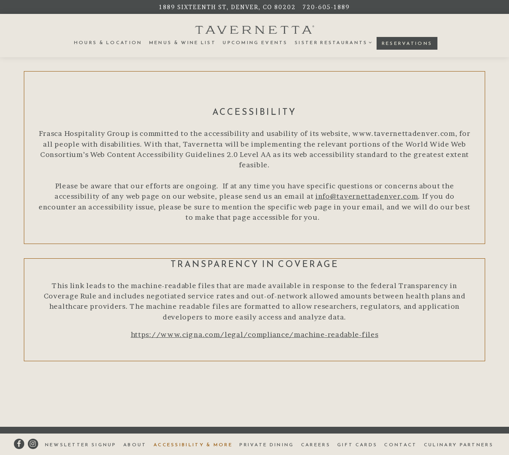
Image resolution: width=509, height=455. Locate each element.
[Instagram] (33, 444)
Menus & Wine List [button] (182, 42)
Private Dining (266, 444)
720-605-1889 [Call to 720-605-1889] (326, 7)
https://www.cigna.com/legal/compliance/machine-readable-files (255, 334)
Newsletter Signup (81, 444)
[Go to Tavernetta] (227, 7)
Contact (400, 444)
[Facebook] (19, 444)
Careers (315, 444)
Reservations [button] (407, 43)
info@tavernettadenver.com (366, 196)
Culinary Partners (458, 444)
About (135, 444)
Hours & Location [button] (108, 42)
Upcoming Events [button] (255, 42)
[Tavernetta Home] (254, 29)
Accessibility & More (193, 444)
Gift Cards (357, 444)
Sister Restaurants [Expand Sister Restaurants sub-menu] (332, 42)
